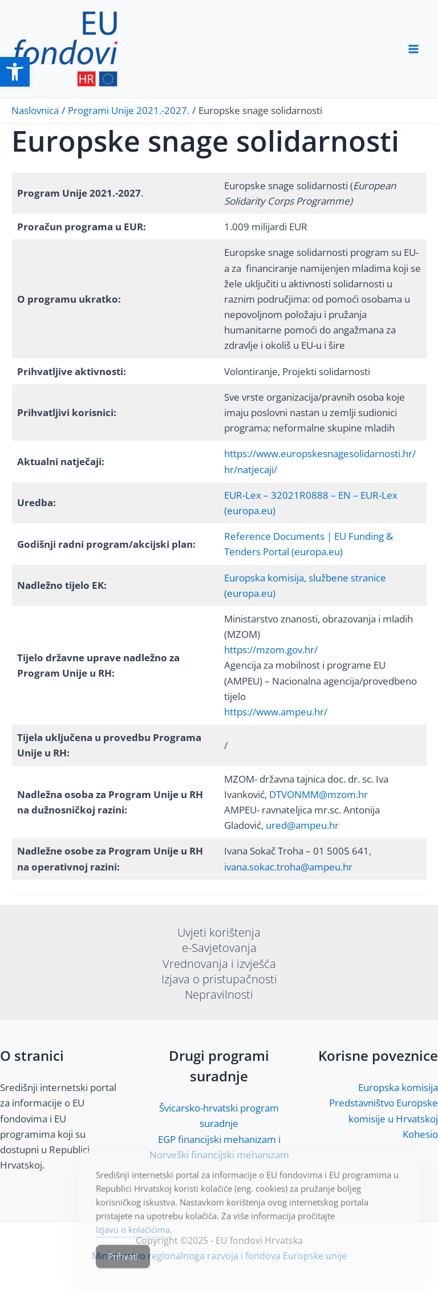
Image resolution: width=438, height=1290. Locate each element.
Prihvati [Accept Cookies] (123, 1267)
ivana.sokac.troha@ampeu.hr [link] (288, 866)
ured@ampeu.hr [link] (302, 825)
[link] (15, 72)
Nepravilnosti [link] (219, 994)
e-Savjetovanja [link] (219, 947)
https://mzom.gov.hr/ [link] (271, 649)
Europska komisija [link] (398, 1087)
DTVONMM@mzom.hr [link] (318, 794)
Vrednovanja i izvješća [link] (219, 963)
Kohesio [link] (420, 1134)
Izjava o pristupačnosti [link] (219, 979)
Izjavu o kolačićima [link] (133, 1240)
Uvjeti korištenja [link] (219, 932)
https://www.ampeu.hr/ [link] (275, 711)
